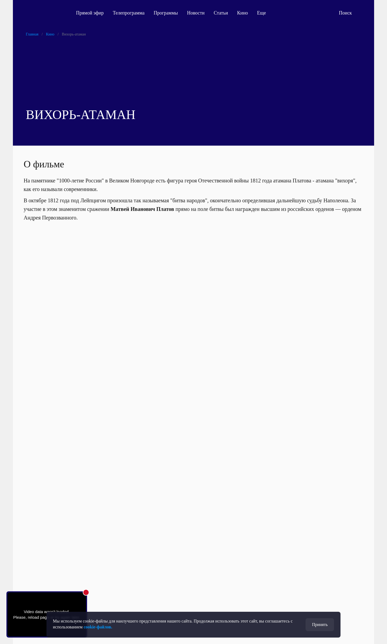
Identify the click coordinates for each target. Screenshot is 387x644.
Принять (320, 624)
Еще (264, 13)
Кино (242, 13)
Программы (166, 13)
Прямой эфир (90, 13)
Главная (32, 34)
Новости (196, 13)
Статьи (221, 13)
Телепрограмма (129, 13)
